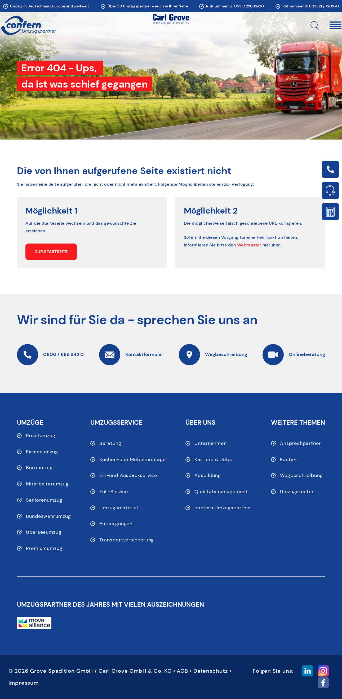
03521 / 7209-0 (325, 6)
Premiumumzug (44, 548)
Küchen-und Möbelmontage (132, 459)
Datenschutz (210, 670)
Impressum (23, 682)
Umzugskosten (297, 491)
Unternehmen (210, 443)
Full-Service (113, 491)
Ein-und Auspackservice (128, 475)
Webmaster (249, 245)
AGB (182, 670)
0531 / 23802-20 (249, 6)
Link (330, 169)
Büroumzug (39, 468)
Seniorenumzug (44, 500)
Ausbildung (207, 475)
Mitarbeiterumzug (47, 484)
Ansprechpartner (300, 443)
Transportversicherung (126, 540)
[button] (319, 25)
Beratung (110, 443)
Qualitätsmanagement (221, 491)
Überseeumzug (43, 532)
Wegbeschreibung (301, 475)
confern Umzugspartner (222, 508)
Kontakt (289, 459)
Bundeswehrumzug (48, 516)
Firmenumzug (42, 452)
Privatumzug (40, 435)
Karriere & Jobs (213, 459)
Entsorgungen (115, 524)
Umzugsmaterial (118, 508)
